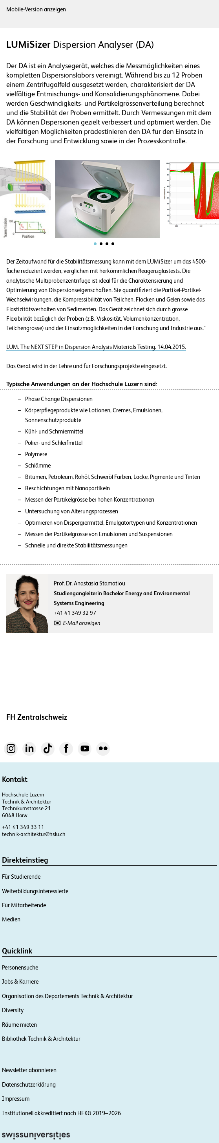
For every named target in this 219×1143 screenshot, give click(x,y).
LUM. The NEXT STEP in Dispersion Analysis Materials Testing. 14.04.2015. (96, 347)
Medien (11, 919)
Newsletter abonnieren (29, 1070)
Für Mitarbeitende (24, 905)
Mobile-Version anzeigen (36, 9)
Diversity (13, 1010)
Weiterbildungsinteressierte (35, 891)
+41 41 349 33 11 (23, 827)
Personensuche (20, 967)
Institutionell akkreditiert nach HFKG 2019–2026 (61, 1113)
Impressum (15, 1098)
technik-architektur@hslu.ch (34, 834)
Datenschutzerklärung (29, 1084)
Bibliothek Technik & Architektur (41, 1038)
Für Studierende (21, 876)
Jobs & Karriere (20, 981)
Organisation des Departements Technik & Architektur (67, 996)
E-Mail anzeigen (81, 623)
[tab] (95, 243)
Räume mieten (19, 1024)
